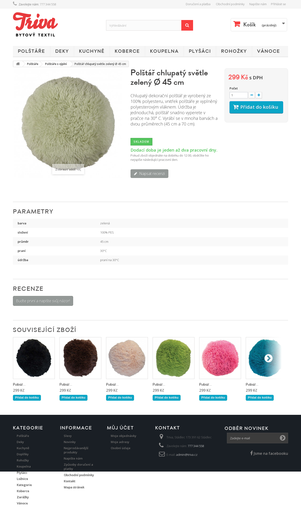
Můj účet (120, 428)
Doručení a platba (198, 4)
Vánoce (268, 51)
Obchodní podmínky (230, 4)
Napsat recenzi (151, 173)
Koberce (127, 51)
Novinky (70, 442)
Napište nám (258, 4)
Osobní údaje (121, 448)
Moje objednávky (123, 436)
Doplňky (23, 454)
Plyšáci (200, 51)
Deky (62, 51)
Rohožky (234, 51)
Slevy (68, 436)
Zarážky (23, 497)
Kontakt (69, 481)
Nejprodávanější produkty (76, 450)
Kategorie (24, 485)
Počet (234, 88)
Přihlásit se (278, 4)
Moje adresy (120, 442)
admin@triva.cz (187, 454)
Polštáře (31, 51)
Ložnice (22, 479)
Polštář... (19, 384)
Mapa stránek (74, 487)
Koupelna (164, 51)
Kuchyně (92, 51)
